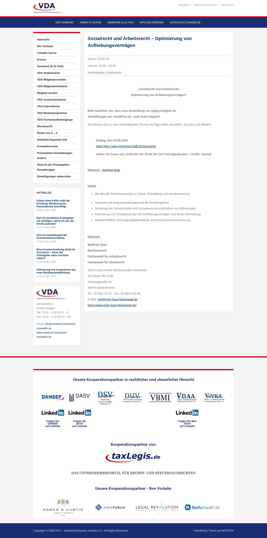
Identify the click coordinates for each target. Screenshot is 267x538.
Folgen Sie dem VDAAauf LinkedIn (187, 424)
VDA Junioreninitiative (51, 99)
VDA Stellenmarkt (48, 72)
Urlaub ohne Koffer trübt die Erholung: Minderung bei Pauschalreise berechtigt (53, 203)
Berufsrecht (44, 126)
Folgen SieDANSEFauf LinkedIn (52, 424)
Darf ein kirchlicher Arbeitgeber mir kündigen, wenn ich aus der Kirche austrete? (55, 221)
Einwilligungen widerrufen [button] (54, 176)
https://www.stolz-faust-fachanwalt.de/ (112, 305)
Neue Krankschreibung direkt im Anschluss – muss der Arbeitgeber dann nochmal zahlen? (56, 254)
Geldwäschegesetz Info (52, 139)
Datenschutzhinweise (205, 5)
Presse (41, 59)
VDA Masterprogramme (52, 113)
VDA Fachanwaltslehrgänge (55, 119)
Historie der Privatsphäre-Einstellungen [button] (53, 167)
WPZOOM (227, 530)
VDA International (48, 106)
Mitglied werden (151, 22)
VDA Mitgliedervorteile (51, 79)
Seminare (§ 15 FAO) (120, 22)
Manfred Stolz (111, 170)
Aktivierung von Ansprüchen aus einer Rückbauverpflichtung (56, 271)
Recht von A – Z (47, 133)
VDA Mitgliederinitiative (52, 86)
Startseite (183, 5)
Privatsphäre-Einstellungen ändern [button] (54, 155)
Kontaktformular (47, 146)
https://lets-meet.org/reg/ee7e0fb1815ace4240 (126, 146)
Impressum (227, 5)
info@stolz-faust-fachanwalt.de (118, 299)
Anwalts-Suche (90, 22)
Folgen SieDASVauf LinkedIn (79, 424)
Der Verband (64, 22)
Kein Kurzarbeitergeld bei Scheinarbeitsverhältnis (52, 236)
